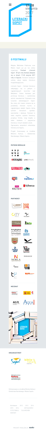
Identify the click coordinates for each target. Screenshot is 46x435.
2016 (17, 408)
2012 (21, 405)
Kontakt (13, 413)
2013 (26, 405)
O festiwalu (14, 410)
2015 (11, 408)
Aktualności (28, 408)
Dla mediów (25, 410)
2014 (32, 405)
